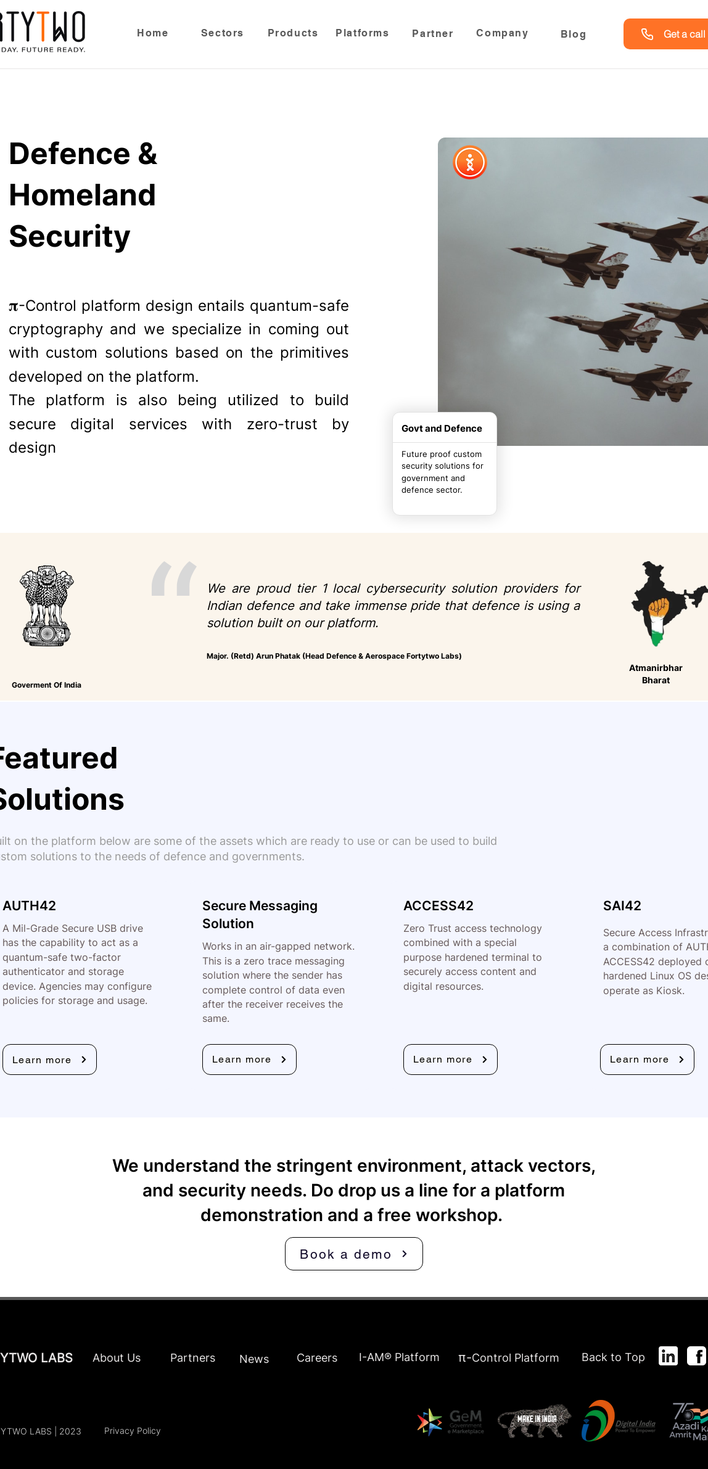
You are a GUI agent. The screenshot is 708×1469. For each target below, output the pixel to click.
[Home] (154, 33)
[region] (224, 36)
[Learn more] (49, 1059)
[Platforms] (364, 33)
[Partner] (434, 34)
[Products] (294, 33)
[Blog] (574, 34)
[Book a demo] (354, 1253)
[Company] (504, 33)
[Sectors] (224, 33)
